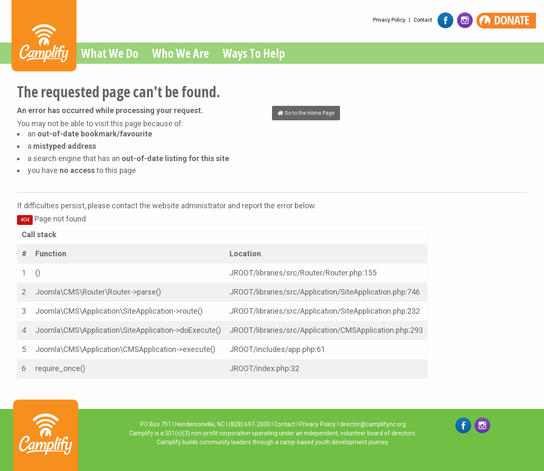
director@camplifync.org (373, 424)
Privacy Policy (389, 20)
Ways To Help (254, 53)
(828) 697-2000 (249, 424)
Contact (423, 20)
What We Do (110, 53)
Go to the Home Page (306, 113)
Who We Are (180, 53)
